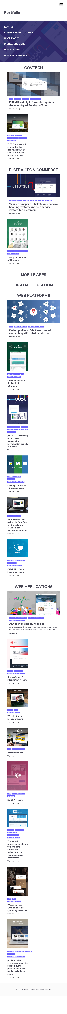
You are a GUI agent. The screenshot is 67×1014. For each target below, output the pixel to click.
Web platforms (14, 50)
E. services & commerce (18, 32)
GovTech (9, 27)
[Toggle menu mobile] (61, 4)
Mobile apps (11, 38)
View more (14, 116)
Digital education (15, 44)
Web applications (15, 55)
